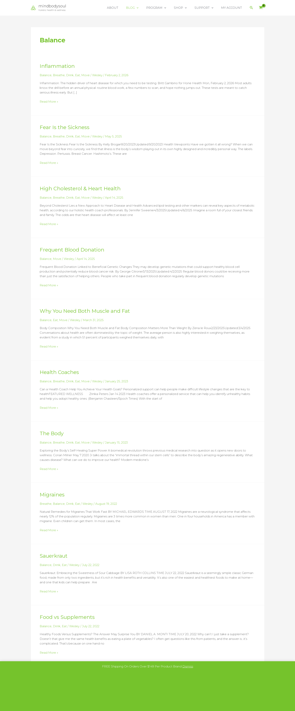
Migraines (52, 492)
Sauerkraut (53, 553)
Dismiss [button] (187, 666)
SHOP (185, 8)
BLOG (141, 8)
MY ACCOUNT (232, 8)
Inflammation (57, 66)
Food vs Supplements (67, 614)
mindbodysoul (52, 6)
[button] (145, 8)
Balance (46, 75)
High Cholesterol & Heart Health (80, 188)
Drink (70, 75)
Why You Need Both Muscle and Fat (85, 310)
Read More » (49, 101)
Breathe (59, 75)
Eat (77, 75)
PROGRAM (163, 8)
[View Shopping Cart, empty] (260, 7)
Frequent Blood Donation (72, 249)
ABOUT (123, 8)
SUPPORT (206, 8)
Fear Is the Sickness (64, 127)
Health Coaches (59, 370)
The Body (52, 431)
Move (85, 75)
